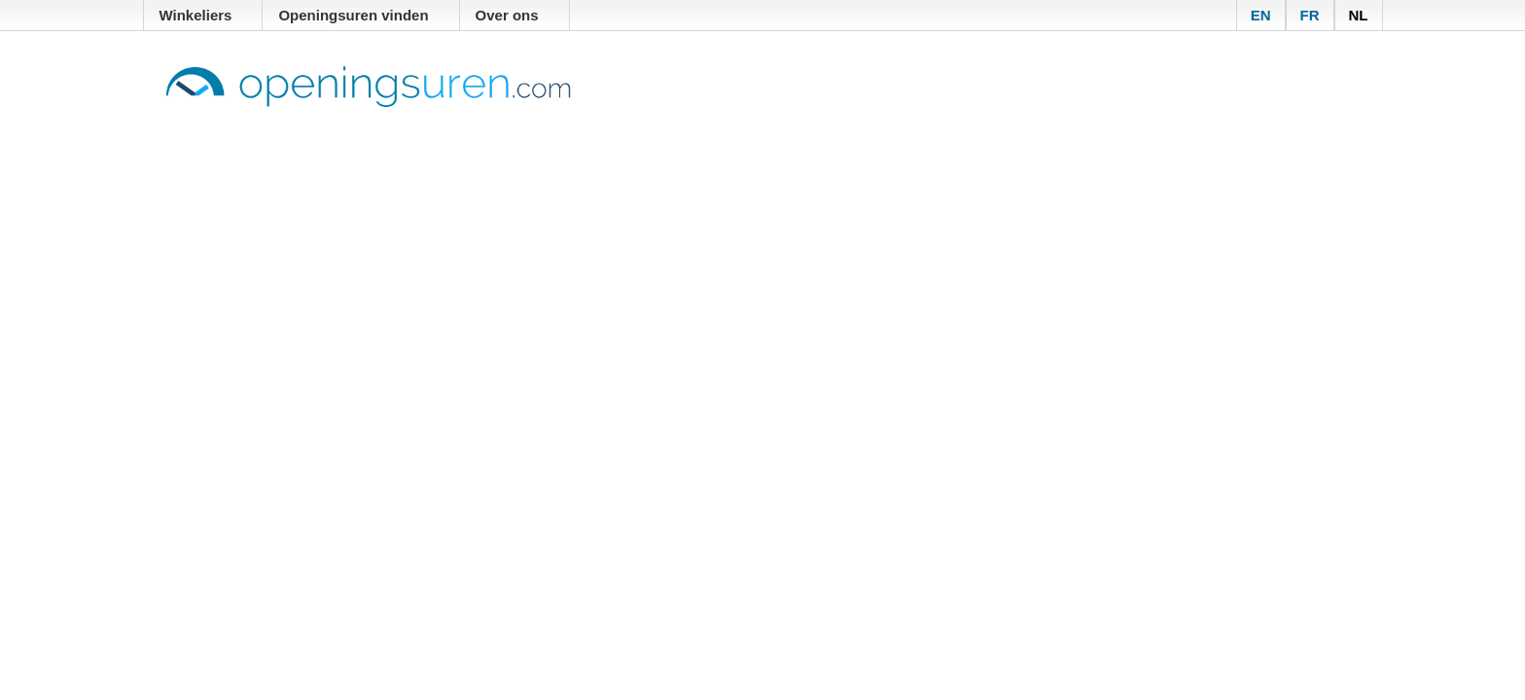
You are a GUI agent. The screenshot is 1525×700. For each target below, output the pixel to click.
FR (1310, 15)
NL (1358, 15)
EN (1261, 15)
